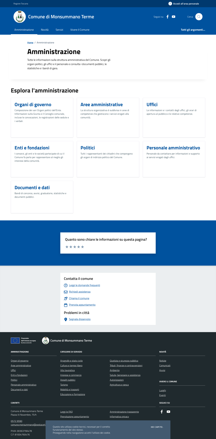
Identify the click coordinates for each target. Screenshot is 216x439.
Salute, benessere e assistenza (125, 375)
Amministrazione (24, 30)
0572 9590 (16, 421)
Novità (44, 30)
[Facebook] (166, 17)
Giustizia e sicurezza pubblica (124, 360)
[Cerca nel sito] (198, 16)
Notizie (162, 360)
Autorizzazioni (117, 380)
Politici (14, 380)
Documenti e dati (19, 389)
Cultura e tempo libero (71, 365)
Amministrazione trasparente (124, 411)
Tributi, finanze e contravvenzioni (126, 365)
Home (30, 42)
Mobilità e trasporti (69, 389)
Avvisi (162, 370)
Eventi (162, 395)
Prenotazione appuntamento (74, 416)
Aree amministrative (21, 365)
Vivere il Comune (79, 30)
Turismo (64, 384)
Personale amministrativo (23, 384)
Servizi (59, 30)
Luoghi (162, 390)
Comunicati (164, 365)
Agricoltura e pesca (119, 384)
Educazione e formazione (72, 394)
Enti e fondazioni (19, 375)
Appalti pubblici (67, 380)
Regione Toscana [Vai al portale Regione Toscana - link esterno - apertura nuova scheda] (21, 3)
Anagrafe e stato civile (71, 360)
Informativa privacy (119, 416)
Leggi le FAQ (66, 411)
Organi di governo (19, 360)
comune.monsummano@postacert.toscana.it (33, 424)
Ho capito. (157, 427)
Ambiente (115, 370)
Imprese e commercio (70, 375)
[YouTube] (172, 17)
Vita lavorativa (67, 370)
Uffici (13, 370)
